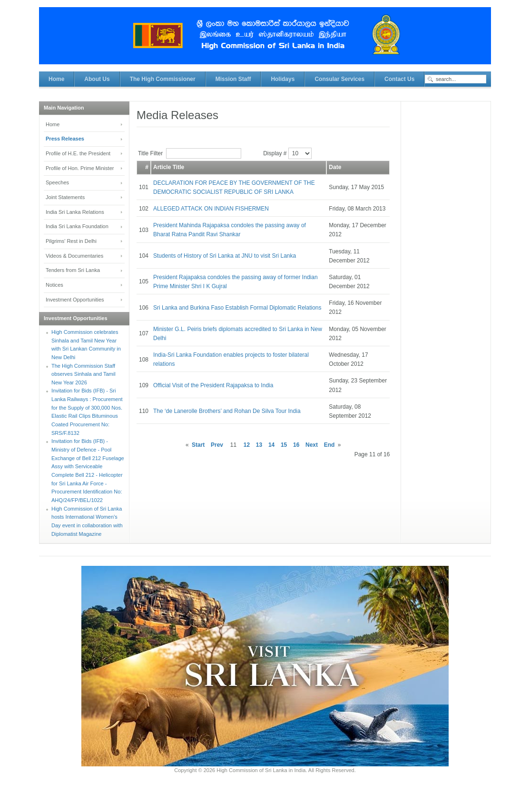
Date (335, 167)
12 (247, 445)
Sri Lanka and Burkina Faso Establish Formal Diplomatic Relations (237, 307)
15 (284, 445)
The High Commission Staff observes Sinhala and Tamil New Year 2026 (83, 374)
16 (296, 445)
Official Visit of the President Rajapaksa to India (213, 385)
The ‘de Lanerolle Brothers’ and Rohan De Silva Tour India (227, 411)
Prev (217, 445)
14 (271, 445)
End (329, 445)
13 (259, 445)
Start (198, 445)
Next (311, 445)
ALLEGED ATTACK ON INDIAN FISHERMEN (211, 208)
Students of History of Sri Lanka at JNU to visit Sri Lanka (224, 255)
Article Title (168, 167)
